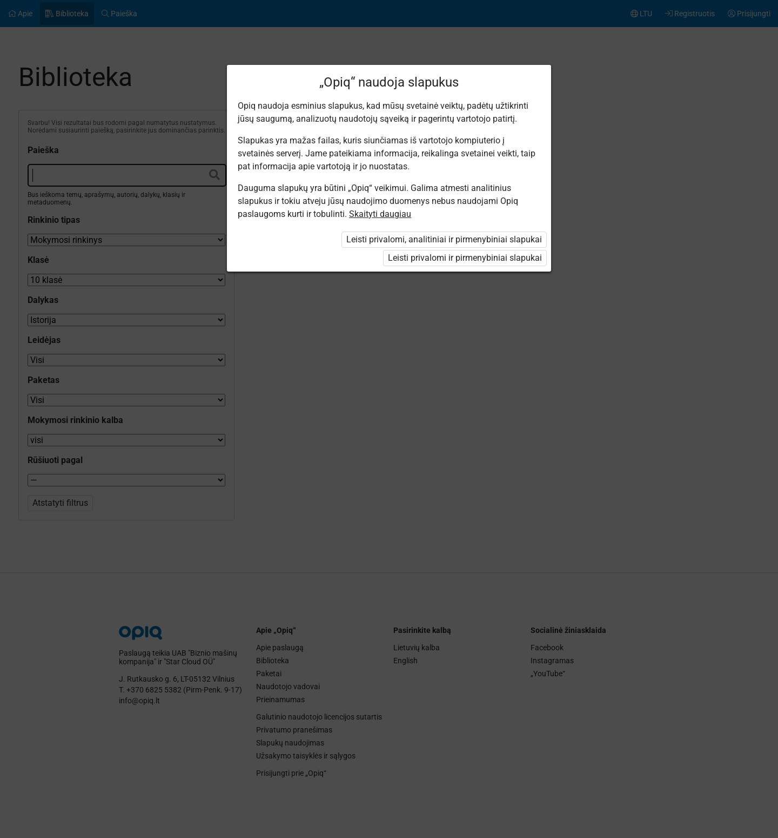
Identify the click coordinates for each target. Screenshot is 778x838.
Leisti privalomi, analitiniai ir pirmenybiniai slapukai (444, 239)
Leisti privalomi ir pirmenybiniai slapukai (465, 258)
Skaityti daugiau (380, 214)
